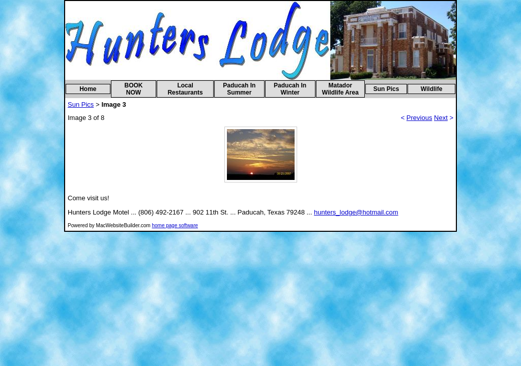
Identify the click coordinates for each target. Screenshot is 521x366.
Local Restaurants (184, 89)
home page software (175, 225)
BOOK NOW (133, 89)
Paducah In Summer (239, 89)
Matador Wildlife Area (340, 89)
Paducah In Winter (290, 89)
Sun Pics (386, 89)
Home (87, 89)
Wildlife (432, 89)
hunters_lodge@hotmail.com (356, 212)
